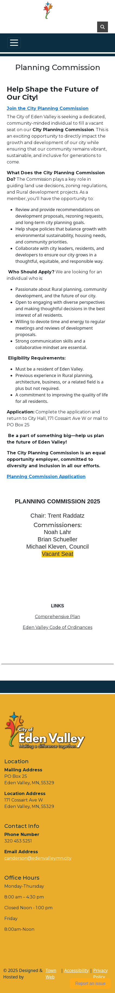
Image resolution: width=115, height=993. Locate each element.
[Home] (55, 10)
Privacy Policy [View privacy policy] (100, 973)
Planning (18, 476)
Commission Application (57, 476)
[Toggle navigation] (14, 42)
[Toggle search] (102, 27)
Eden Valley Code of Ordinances (57, 627)
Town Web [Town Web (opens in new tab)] (50, 973)
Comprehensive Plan (57, 616)
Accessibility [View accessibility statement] (76, 970)
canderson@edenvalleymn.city (37, 858)
